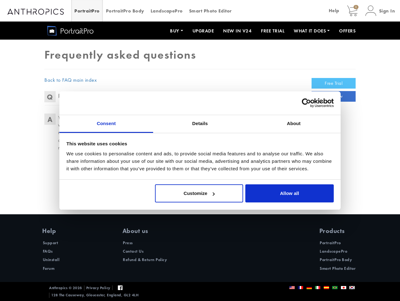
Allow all (289, 193)
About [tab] (294, 123)
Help (334, 10)
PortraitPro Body (125, 11)
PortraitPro (87, 11)
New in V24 (237, 31)
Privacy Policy (98, 287)
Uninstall (51, 259)
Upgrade (203, 31)
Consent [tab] (106, 123)
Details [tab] (200, 123)
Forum (49, 268)
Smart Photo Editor (210, 11)
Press (128, 242)
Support (50, 242)
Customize (199, 193)
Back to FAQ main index (70, 80)
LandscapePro (167, 11)
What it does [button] (310, 31)
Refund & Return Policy (145, 259)
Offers (347, 31)
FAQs (48, 251)
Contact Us (133, 251)
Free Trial (272, 31)
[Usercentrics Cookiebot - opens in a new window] (306, 103)
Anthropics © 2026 (65, 287)
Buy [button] (174, 31)
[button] (380, 10)
